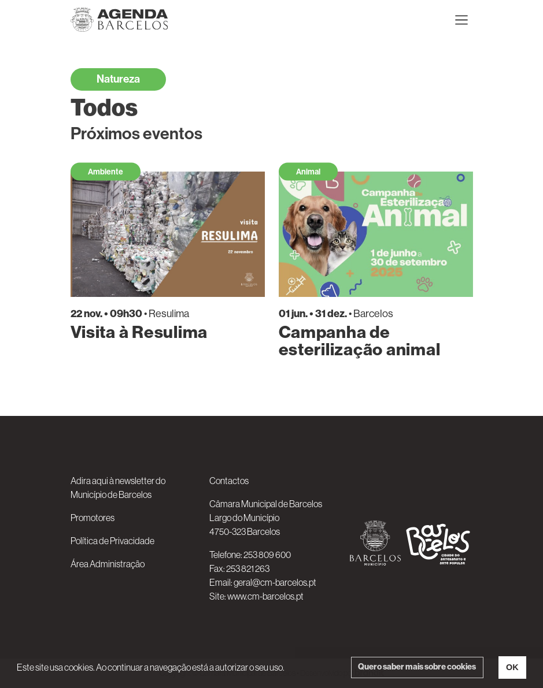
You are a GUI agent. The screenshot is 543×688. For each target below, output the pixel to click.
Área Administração (108, 564)
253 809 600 (267, 554)
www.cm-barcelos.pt (265, 596)
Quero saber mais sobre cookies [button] (417, 667)
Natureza (118, 78)
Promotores (92, 517)
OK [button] (512, 667)
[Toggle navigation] (461, 19)
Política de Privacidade (112, 540)
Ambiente (105, 172)
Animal (308, 172)
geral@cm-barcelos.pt (275, 582)
